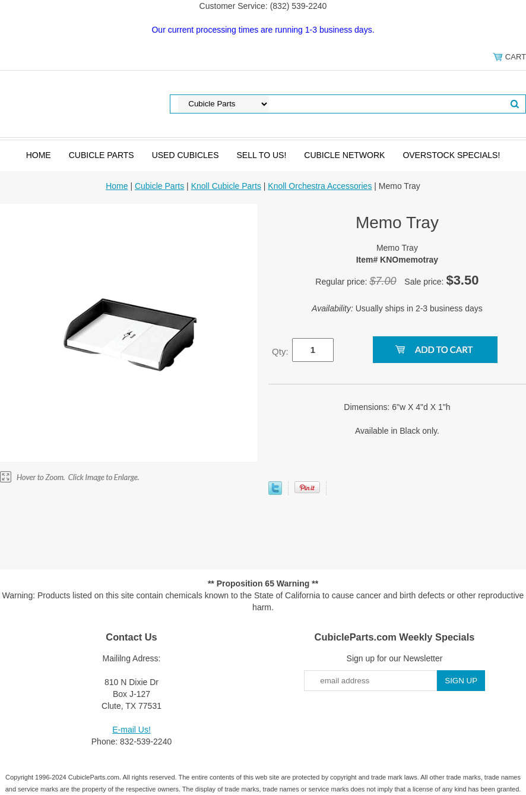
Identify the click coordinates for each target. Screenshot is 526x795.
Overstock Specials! (451, 155)
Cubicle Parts (101, 155)
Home (38, 155)
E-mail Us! (131, 729)
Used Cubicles (185, 155)
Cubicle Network (344, 155)
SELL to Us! (261, 155)
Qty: (280, 351)
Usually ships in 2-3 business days (397, 308)
